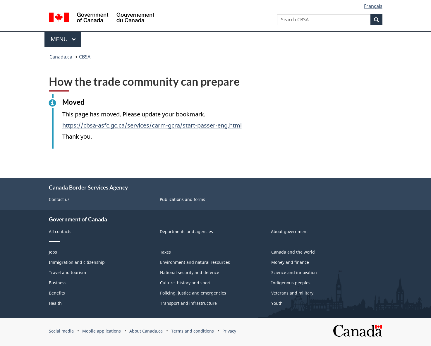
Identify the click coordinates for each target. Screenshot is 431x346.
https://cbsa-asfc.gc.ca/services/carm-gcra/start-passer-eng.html (152, 125)
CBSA (84, 57)
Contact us (59, 199)
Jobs (53, 252)
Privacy (229, 331)
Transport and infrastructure (188, 303)
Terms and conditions (192, 331)
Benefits (57, 293)
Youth (277, 303)
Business (57, 282)
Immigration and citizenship (77, 262)
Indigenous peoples (290, 282)
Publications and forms (182, 199)
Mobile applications (101, 331)
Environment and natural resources (195, 262)
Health (55, 303)
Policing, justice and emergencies (193, 293)
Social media (61, 331)
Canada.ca (60, 57)
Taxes (165, 252)
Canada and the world (293, 252)
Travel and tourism (67, 272)
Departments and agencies (186, 231)
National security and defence (189, 272)
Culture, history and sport (185, 282)
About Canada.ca (146, 331)
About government (289, 231)
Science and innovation (294, 272)
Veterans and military (292, 293)
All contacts (60, 231)
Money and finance (290, 262)
